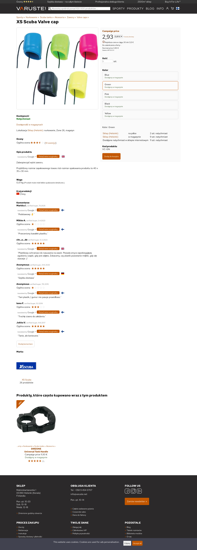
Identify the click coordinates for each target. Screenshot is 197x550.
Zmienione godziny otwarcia (30, 513)
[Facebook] (127, 491)
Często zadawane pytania (83, 508)
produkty (135, 8)
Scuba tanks (47, 17)
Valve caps (83, 17)
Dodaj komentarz (25, 344)
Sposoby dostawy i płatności (30, 536)
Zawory (71, 17)
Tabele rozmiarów (134, 530)
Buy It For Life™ (173, 1)
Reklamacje (23, 530)
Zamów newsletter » (137, 501)
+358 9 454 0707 (83, 490)
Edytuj (127, 543)
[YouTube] (139, 491)
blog (150, 8)
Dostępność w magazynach (29, 124)
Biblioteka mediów (134, 533)
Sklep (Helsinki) (110, 133)
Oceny (25, 1)
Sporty (119, 8)
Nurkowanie (32, 17)
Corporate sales (79, 511)
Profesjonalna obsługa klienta (109, 1)
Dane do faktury (79, 515)
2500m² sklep (144, 1)
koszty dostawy (129, 37)
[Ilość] (107, 61)
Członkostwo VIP (80, 530)
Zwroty (21, 527)
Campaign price (110, 31)
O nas (129, 536)
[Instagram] (133, 491)
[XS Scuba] (26, 372)
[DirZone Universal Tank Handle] (36, 432)
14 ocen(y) (50, 142)
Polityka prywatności (81, 533)
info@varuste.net (79, 494)
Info (160, 8)
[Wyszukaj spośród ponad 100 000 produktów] (79, 8)
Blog (129, 527)
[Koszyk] (172, 8)
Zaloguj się (77, 527)
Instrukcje (22, 533)
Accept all (137, 543)
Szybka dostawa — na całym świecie (64, 1)
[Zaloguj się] (167, 8)
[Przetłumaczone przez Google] (26, 156)
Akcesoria (60, 17)
